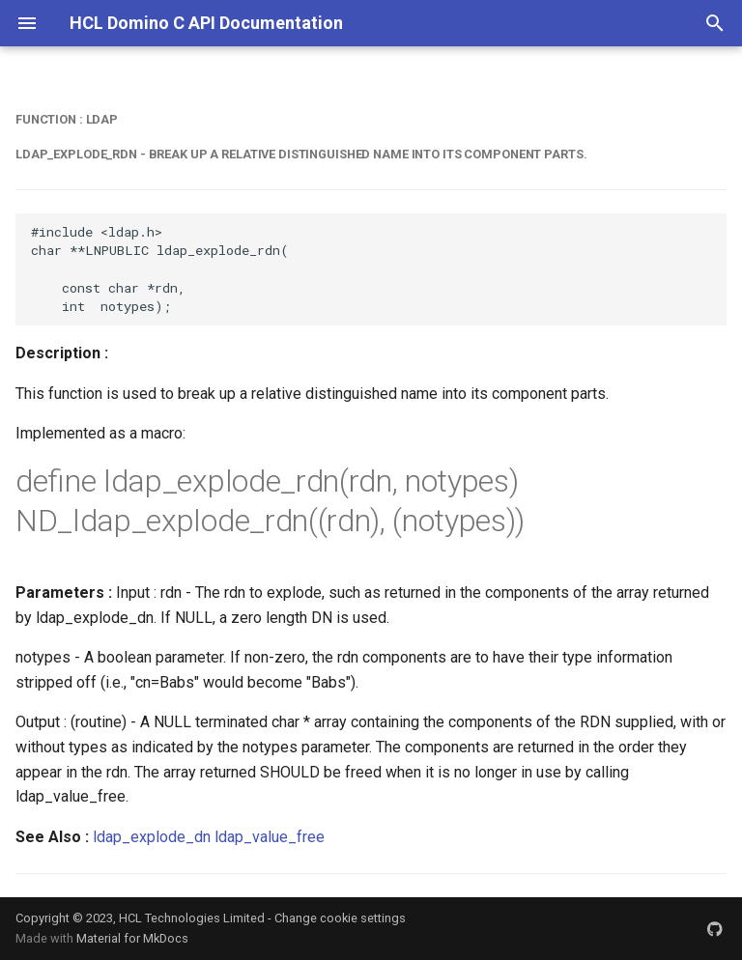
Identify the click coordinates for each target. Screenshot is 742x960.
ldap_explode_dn (152, 837)
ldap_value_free (269, 837)
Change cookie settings (340, 918)
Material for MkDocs (132, 938)
